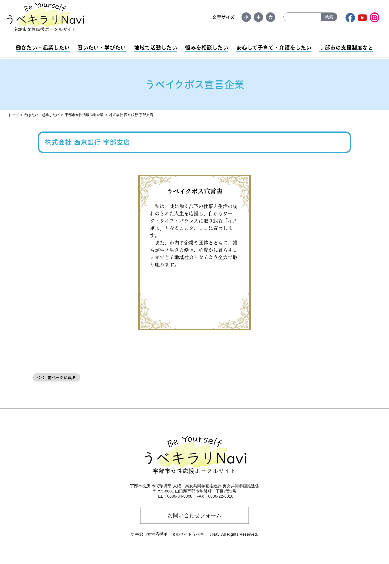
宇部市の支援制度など (346, 47)
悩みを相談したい (206, 47)
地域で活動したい (155, 47)
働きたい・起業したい (43, 47)
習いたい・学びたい (102, 47)
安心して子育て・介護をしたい (273, 47)
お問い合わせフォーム (194, 515)
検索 (329, 17)
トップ (13, 115)
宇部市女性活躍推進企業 (84, 115)
